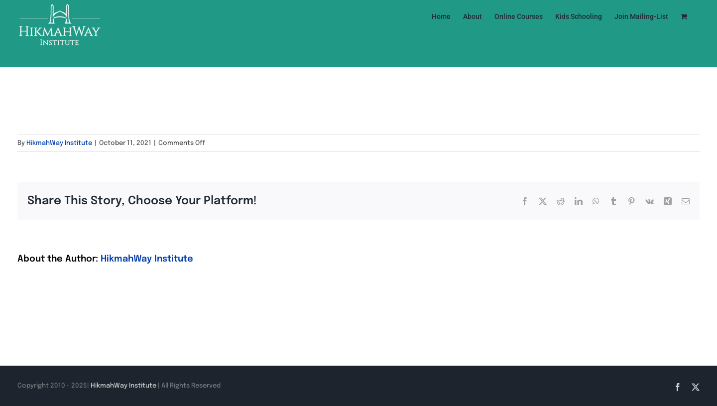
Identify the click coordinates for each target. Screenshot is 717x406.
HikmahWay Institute (59, 143)
